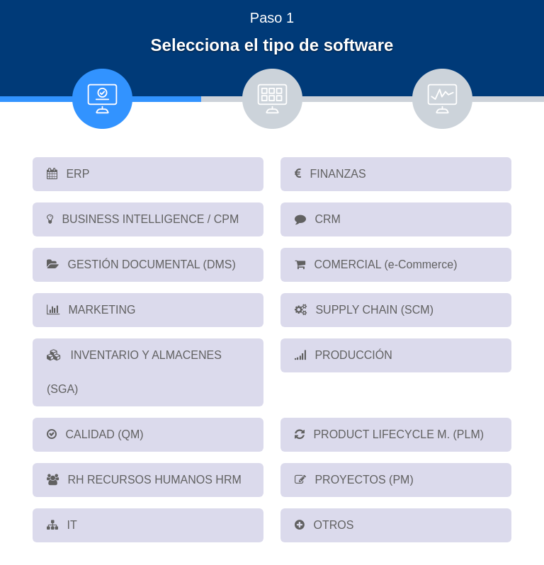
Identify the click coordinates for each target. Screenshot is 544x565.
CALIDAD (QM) (95, 434)
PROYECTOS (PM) (354, 480)
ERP (68, 174)
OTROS (324, 525)
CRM (318, 219)
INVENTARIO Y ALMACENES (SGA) (134, 372)
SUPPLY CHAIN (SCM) (364, 310)
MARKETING (91, 310)
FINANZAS (330, 174)
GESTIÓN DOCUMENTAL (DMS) (141, 264)
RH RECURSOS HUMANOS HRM (144, 480)
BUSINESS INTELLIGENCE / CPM (143, 219)
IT (62, 525)
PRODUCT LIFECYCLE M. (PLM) (389, 434)
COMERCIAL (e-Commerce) (376, 264)
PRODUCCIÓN (343, 355)
